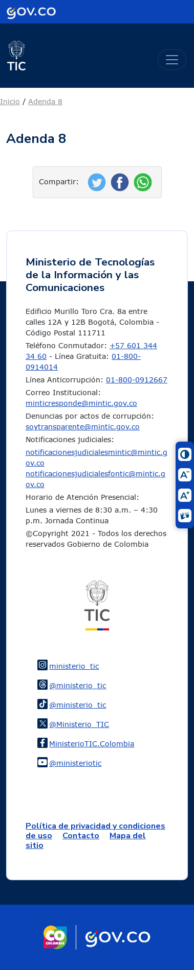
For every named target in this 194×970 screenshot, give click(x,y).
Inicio (10, 101)
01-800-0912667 (136, 379)
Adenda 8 (45, 101)
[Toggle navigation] (172, 60)
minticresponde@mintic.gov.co (81, 403)
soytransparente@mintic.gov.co (83, 426)
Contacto (80, 835)
